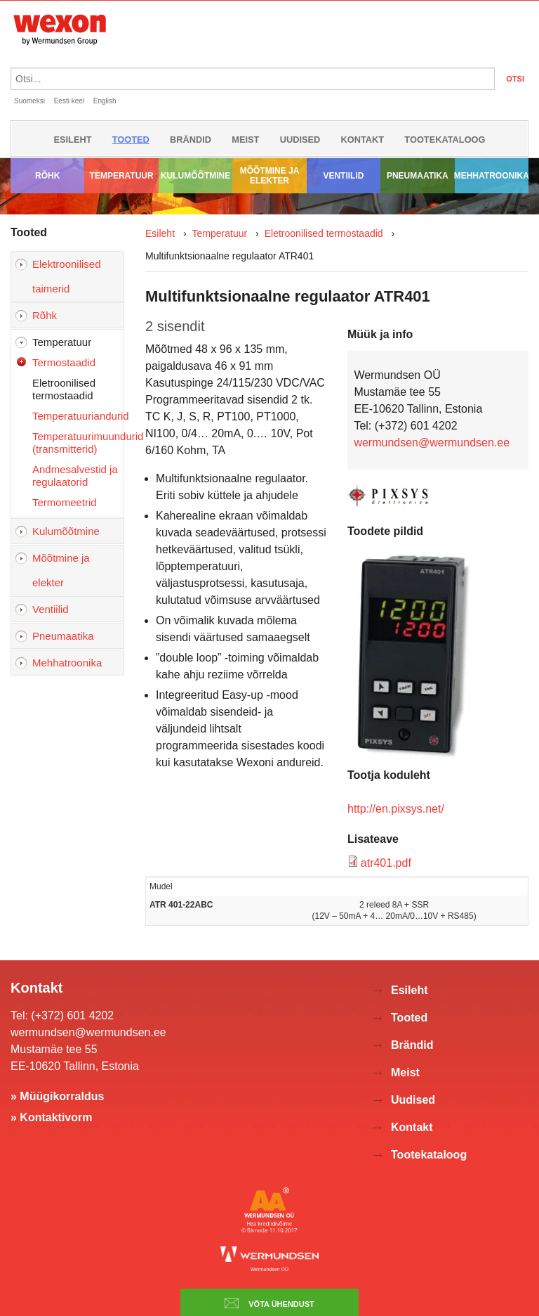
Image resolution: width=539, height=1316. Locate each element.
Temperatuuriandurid (78, 416)
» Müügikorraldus (57, 1096)
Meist (245, 139)
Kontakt (363, 139)
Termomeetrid (64, 502)
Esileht (72, 139)
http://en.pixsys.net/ (395, 809)
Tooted (130, 139)
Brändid (190, 139)
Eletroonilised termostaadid (63, 389)
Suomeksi (29, 101)
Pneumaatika (417, 176)
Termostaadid (63, 362)
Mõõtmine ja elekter (270, 176)
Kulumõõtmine (195, 176)
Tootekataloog (444, 139)
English (105, 101)
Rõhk (47, 176)
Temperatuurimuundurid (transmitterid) (78, 442)
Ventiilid (343, 176)
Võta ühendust (269, 1303)
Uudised (300, 139)
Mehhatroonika (491, 176)
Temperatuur (122, 176)
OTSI (515, 79)
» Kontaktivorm (51, 1117)
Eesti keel (69, 101)
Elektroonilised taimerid (66, 276)
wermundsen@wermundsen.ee (432, 443)
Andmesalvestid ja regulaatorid (75, 475)
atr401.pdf (386, 863)
